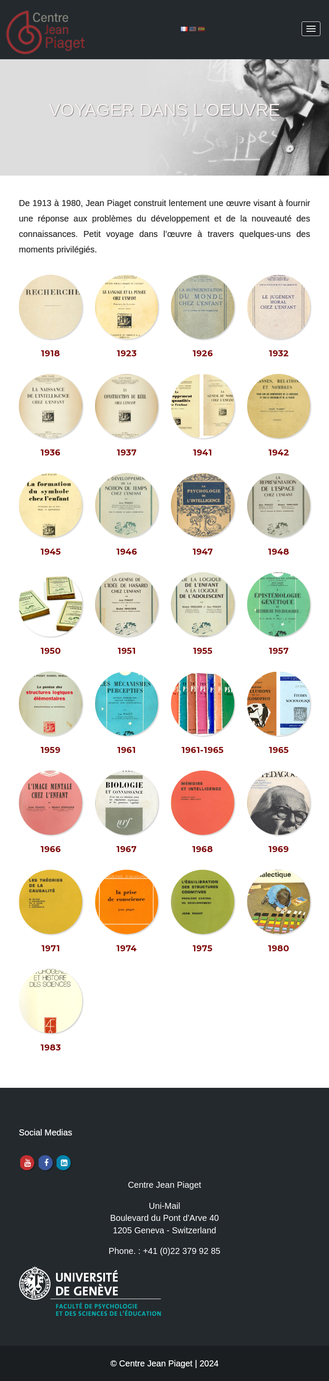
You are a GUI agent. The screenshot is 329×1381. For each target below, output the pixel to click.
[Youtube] (26, 1162)
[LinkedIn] (63, 1162)
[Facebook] (45, 1162)
